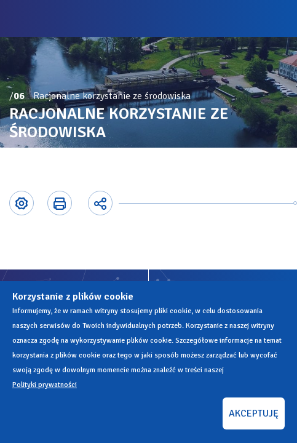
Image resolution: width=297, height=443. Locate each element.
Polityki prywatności (44, 384)
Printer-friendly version (59, 203)
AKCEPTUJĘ (254, 413)
